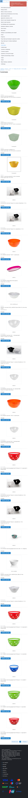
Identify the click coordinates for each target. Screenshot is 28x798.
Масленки (3, 30)
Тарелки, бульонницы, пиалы (7, 55)
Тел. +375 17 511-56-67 (6, 752)
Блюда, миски (4, 9)
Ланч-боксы (3, 28)
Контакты (5, 776)
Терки (2, 57)
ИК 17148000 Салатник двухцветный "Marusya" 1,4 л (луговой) (13, 654)
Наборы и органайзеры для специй (14, 32)
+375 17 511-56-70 (16, 754)
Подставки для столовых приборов (9, 41)
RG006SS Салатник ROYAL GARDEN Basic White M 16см (12, 574)
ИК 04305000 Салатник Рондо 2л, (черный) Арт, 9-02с (12, 521)
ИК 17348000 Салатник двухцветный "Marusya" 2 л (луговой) (13, 706)
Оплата (4, 770)
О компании (5, 774)
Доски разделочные (5, 15)
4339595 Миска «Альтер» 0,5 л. (7, 122)
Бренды (4, 766)
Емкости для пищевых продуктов (8, 20)
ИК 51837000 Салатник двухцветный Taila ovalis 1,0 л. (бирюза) (14, 548)
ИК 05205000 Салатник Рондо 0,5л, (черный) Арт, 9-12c (12, 228)
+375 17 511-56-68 (16, 752)
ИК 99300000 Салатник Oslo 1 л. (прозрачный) (10, 335)
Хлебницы (3, 63)
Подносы (3, 36)
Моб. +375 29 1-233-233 (7, 755)
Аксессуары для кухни (14, 7)
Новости (5, 772)
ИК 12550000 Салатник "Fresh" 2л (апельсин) (10, 415)
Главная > (2, 68)
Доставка (5, 768)
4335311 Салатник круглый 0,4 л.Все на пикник (10, 176)
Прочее (14, 43)
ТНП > (10, 68)
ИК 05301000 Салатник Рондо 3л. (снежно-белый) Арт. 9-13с (13, 601)
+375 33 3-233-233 (16, 755)
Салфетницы (4, 47)
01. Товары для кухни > (17, 68)
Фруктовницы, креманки (6, 61)
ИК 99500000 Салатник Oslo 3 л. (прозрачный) (10, 441)
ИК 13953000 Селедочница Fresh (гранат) (9, 280)
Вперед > (25, 741)
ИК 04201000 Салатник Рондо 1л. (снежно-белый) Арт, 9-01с (13, 362)
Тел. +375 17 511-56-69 (6, 754)
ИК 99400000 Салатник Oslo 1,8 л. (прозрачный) (10, 388)
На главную (5, 762)
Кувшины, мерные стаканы (7, 26)
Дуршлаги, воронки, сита (6, 18)
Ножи (2, 34)
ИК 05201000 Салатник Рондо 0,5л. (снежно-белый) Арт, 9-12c (13, 203)
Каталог (4, 764)
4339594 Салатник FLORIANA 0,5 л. (8, 149)
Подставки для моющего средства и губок (10, 38)
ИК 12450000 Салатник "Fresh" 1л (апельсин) (10, 254)
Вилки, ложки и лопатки (6, 11)
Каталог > (7, 68)
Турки (2, 59)
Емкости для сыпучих (5, 22)
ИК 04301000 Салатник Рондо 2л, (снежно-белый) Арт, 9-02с (13, 495)
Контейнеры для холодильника (8, 24)
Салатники (3, 45)
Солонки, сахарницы (5, 49)
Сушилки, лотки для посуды (14, 53)
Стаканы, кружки (14, 51)
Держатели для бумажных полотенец (9, 13)
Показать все (15, 741)
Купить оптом (5, 101)
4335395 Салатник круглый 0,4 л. (7, 96)
